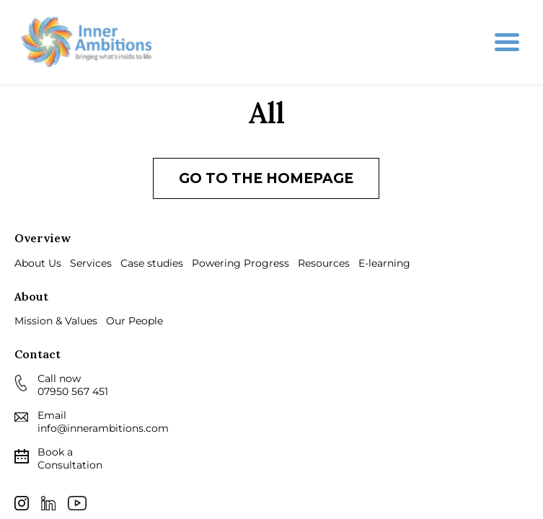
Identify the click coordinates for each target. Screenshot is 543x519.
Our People (134, 320)
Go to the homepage (266, 178)
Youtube (77, 503)
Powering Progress (240, 263)
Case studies (151, 263)
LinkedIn (48, 503)
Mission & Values (55, 320)
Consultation (69, 458)
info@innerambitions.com (103, 428)
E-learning (384, 263)
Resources (324, 263)
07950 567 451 (72, 391)
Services (91, 263)
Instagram (21, 503)
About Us (37, 263)
